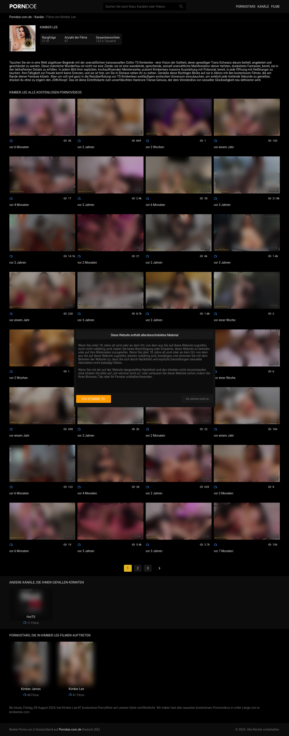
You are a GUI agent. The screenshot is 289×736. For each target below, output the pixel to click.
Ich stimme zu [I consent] (93, 399)
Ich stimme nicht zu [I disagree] (197, 398)
